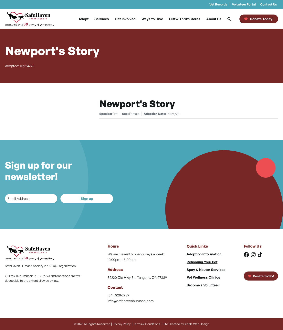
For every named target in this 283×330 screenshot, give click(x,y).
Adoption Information (204, 254)
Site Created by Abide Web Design (185, 324)
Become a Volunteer (203, 285)
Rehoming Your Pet (202, 262)
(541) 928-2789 (118, 295)
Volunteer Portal (244, 4)
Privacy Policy (122, 324)
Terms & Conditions (146, 324)
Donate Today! (261, 276)
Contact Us (268, 4)
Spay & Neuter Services (206, 269)
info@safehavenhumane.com (131, 301)
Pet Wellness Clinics (203, 277)
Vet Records (218, 4)
